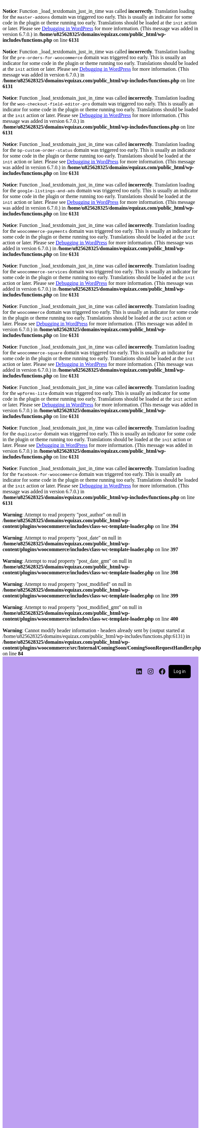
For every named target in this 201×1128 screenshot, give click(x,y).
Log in (180, 671)
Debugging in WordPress (67, 28)
